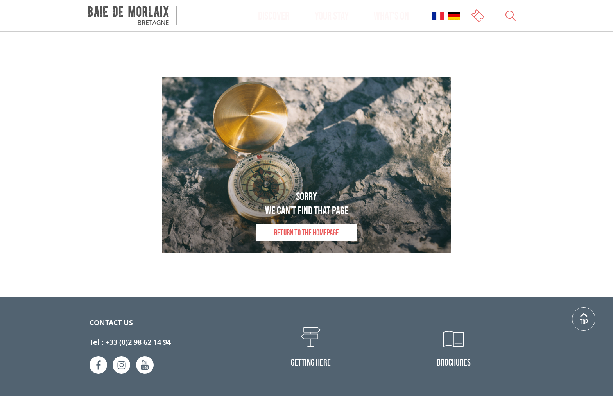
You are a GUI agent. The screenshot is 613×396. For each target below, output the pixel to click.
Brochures (454, 362)
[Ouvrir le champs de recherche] (510, 15)
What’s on (391, 15)
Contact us (111, 323)
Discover (273, 15)
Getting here (311, 362)
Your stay (332, 15)
